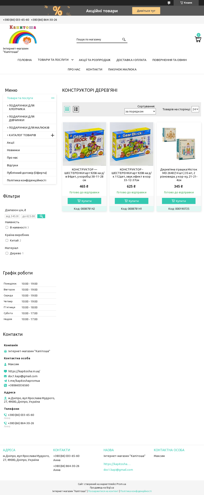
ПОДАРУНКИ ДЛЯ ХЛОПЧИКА (21, 107)
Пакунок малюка (122, 69)
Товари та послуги (53, 59)
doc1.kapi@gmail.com (22, 376)
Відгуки (12, 165)
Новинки (13, 150)
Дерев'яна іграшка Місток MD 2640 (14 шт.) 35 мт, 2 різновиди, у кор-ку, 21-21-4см (178, 175)
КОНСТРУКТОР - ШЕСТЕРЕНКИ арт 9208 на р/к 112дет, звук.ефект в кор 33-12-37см (131, 175)
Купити (86, 201)
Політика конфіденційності (26, 180)
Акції (10, 142)
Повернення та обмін (169, 60)
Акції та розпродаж (94, 60)
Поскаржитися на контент (103, 491)
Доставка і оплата (131, 60)
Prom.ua (121, 484)
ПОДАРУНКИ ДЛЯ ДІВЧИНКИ (21, 118)
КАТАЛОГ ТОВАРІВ (22, 135)
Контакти (94, 69)
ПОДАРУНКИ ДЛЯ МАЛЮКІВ (29, 127)
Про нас (74, 69)
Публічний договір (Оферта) (27, 172)
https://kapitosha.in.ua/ (24, 371)
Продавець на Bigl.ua (102, 487)
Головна (25, 60)
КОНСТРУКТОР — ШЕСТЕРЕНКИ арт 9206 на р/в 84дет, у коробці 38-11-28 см (84, 175)
